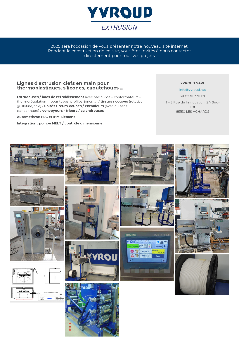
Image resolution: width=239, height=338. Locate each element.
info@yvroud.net (192, 89)
